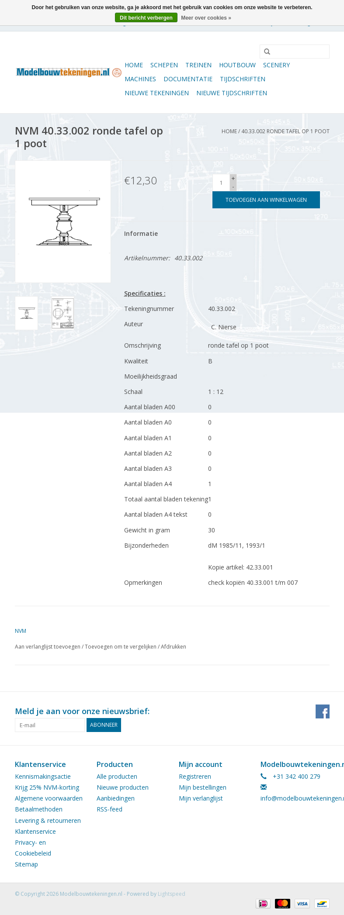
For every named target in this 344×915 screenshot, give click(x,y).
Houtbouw (237, 65)
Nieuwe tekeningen (157, 93)
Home (134, 65)
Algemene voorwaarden (49, 798)
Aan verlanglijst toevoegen (47, 646)
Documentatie (187, 79)
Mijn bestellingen (202, 787)
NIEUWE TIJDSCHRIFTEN (231, 93)
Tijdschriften (242, 79)
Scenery (276, 65)
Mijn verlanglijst (201, 798)
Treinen (198, 65)
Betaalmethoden (39, 809)
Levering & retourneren (48, 820)
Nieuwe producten (123, 787)
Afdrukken (173, 646)
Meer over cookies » (206, 18)
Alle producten (117, 776)
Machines (140, 79)
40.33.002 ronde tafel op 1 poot (285, 131)
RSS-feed (109, 809)
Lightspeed (171, 894)
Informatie (141, 233)
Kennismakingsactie (43, 776)
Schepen (164, 65)
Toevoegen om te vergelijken (121, 646)
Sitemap (26, 864)
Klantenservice (35, 831)
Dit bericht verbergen (146, 18)
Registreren (195, 776)
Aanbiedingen (116, 798)
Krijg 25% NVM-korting (47, 787)
